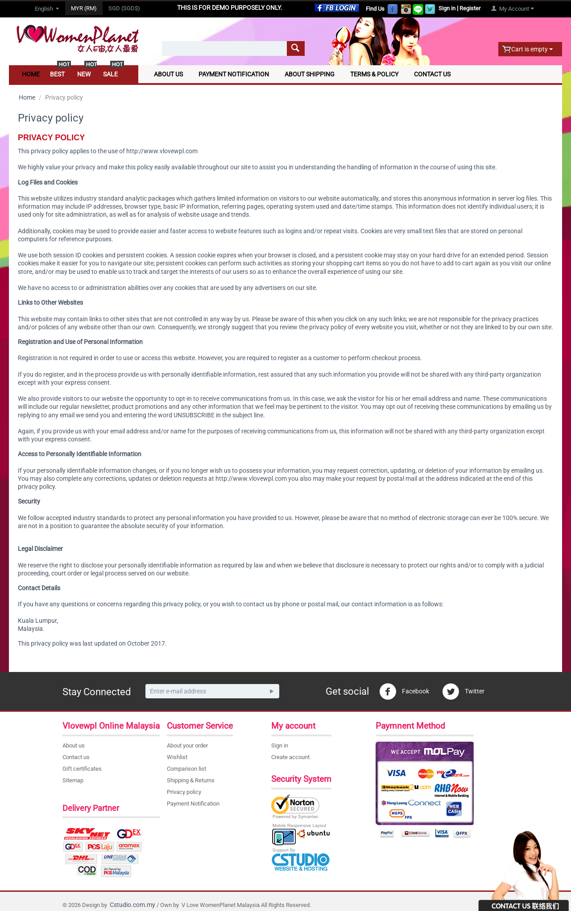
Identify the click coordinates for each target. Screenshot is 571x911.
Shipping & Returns (191, 780)
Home (31, 74)
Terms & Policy (374, 74)
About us (73, 745)
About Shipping (310, 74)
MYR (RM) (84, 8)
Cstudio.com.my (132, 904)
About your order (187, 745)
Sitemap (72, 780)
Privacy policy (184, 792)
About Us (168, 74)
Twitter (463, 691)
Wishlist (177, 757)
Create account (290, 757)
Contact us (76, 757)
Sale (110, 74)
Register (469, 8)
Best (57, 74)
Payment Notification (234, 74)
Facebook (404, 691)
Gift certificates (82, 768)
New (84, 74)
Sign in (447, 8)
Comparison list (186, 768)
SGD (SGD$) (124, 8)
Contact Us (432, 74)
